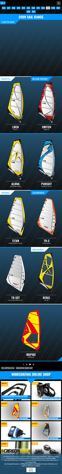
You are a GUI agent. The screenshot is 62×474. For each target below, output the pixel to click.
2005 (33, 11)
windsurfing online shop (31, 374)
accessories (48, 377)
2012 (33, 8)
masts (41, 377)
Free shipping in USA (7, 368)
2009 (48, 8)
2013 (28, 8)
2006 (28, 11)
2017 (8, 8)
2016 (13, 8)
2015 (18, 8)
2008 (53, 8)
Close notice (31, 470)
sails (30, 377)
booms (35, 377)
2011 (38, 8)
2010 (43, 8)
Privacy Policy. (51, 458)
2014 (23, 8)
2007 (58, 8)
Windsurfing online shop (24, 368)
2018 (3, 8)
